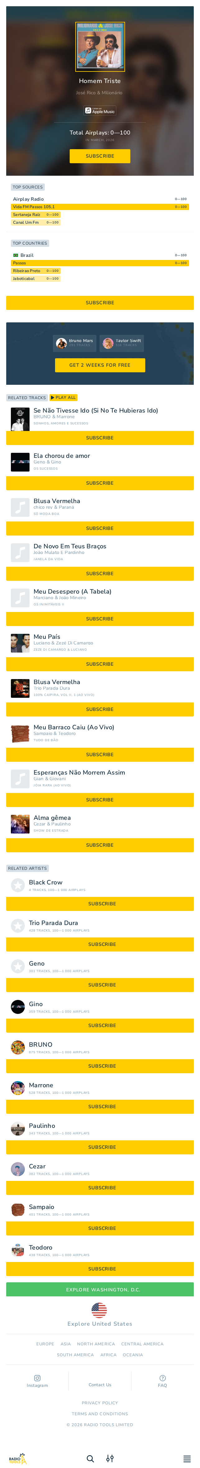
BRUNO (42, 416)
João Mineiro (72, 597)
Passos (19, 263)
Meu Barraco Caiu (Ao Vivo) (74, 727)
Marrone (66, 416)
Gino (56, 462)
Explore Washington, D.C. (100, 1290)
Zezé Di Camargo (74, 643)
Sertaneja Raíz (26, 215)
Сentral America (142, 1344)
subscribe (100, 156)
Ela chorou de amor (62, 456)
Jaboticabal (24, 278)
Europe (45, 1344)
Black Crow (46, 882)
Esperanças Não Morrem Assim (79, 773)
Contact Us (100, 1382)
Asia (66, 1344)
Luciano (42, 643)
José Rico (86, 93)
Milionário (112, 93)
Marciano (43, 597)
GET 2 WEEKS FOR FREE (100, 365)
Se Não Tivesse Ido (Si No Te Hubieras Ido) (96, 411)
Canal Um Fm (26, 222)
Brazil (27, 255)
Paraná (66, 507)
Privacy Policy (100, 1403)
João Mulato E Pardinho (59, 552)
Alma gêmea (52, 818)
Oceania (133, 1355)
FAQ (162, 1381)
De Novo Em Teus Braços (70, 546)
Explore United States (100, 1315)
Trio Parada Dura (52, 688)
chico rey (43, 507)
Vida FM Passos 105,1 (34, 207)
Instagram (37, 1381)
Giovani (57, 778)
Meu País (47, 637)
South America (75, 1355)
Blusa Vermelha (57, 501)
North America (96, 1344)
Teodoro (67, 733)
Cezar (40, 824)
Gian (39, 778)
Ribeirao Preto (26, 271)
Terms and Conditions (100, 1414)
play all (63, 397)
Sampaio (43, 733)
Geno (39, 462)
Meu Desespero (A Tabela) (73, 592)
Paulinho (60, 824)
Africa (108, 1355)
